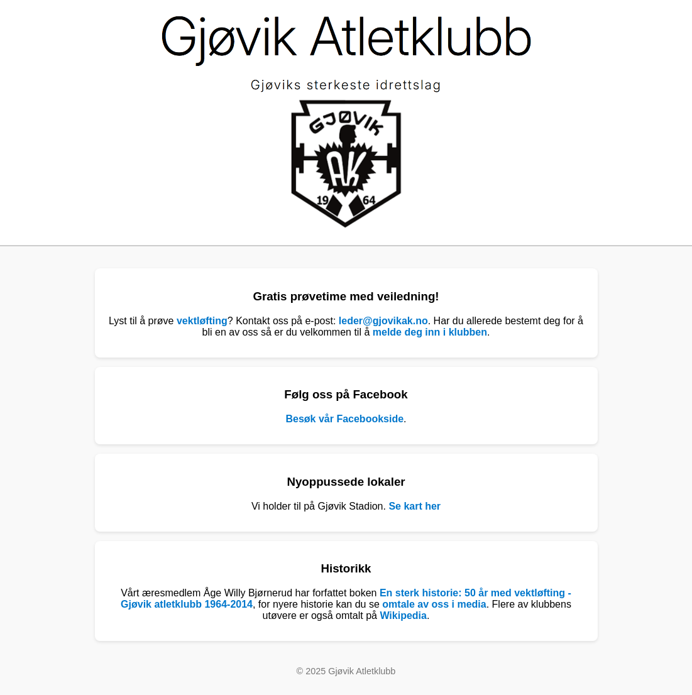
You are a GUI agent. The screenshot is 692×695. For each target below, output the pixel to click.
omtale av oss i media (434, 604)
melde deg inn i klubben (430, 332)
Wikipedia (403, 615)
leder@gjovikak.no (383, 320)
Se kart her (414, 506)
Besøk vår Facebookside (344, 418)
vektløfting (202, 320)
